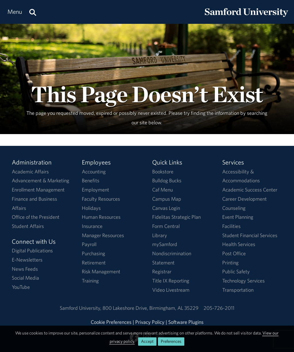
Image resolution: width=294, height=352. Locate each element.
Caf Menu (162, 189)
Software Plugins (186, 322)
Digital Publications (32, 250)
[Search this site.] (32, 12)
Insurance (92, 226)
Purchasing (93, 253)
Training (90, 280)
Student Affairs (28, 226)
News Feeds (25, 269)
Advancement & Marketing (40, 180)
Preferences (171, 341)
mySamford (164, 244)
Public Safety (236, 271)
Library (159, 235)
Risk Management (101, 271)
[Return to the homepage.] (246, 17)
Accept (147, 341)
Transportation (238, 290)
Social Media (25, 277)
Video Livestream (170, 290)
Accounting (94, 171)
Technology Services (243, 280)
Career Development (244, 199)
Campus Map (166, 199)
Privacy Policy (150, 322)
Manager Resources (103, 235)
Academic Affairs (30, 171)
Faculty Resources (101, 199)
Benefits (90, 180)
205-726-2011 (219, 308)
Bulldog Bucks (166, 180)
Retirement (94, 262)
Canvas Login (166, 208)
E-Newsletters (27, 259)
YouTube (21, 287)
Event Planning (237, 217)
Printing (230, 262)
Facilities (231, 226)
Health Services (238, 244)
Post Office (234, 253)
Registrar (161, 271)
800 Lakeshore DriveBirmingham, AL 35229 (150, 308)
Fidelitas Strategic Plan (176, 217)
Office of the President (35, 217)
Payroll (89, 244)
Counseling (233, 208)
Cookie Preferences (111, 322)
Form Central (166, 226)
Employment (95, 189)
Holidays (91, 208)
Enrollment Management (38, 189)
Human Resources (101, 217)
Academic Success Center (249, 189)
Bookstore (162, 171)
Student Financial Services (249, 235)
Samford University (81, 308)
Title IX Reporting (170, 280)
